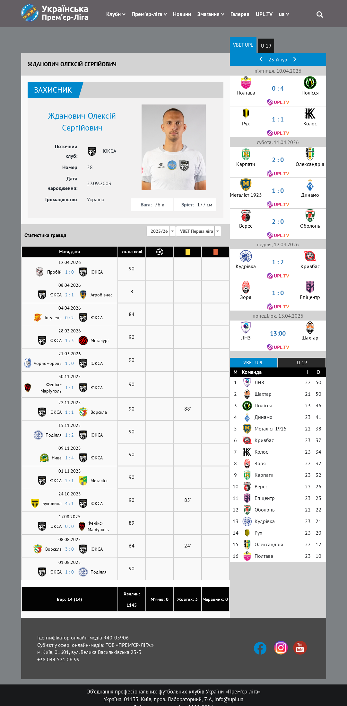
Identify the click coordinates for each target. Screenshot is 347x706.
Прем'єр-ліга (147, 14)
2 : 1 (69, 295)
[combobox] (161, 231)
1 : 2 (69, 435)
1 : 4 (69, 458)
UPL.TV (264, 14)
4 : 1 (69, 503)
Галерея (239, 14)
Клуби (113, 14)
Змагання (208, 14)
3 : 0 (69, 549)
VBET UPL (243, 45)
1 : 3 (69, 340)
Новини (182, 14)
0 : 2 (69, 318)
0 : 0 (69, 526)
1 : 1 (69, 388)
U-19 (266, 46)
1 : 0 (69, 272)
